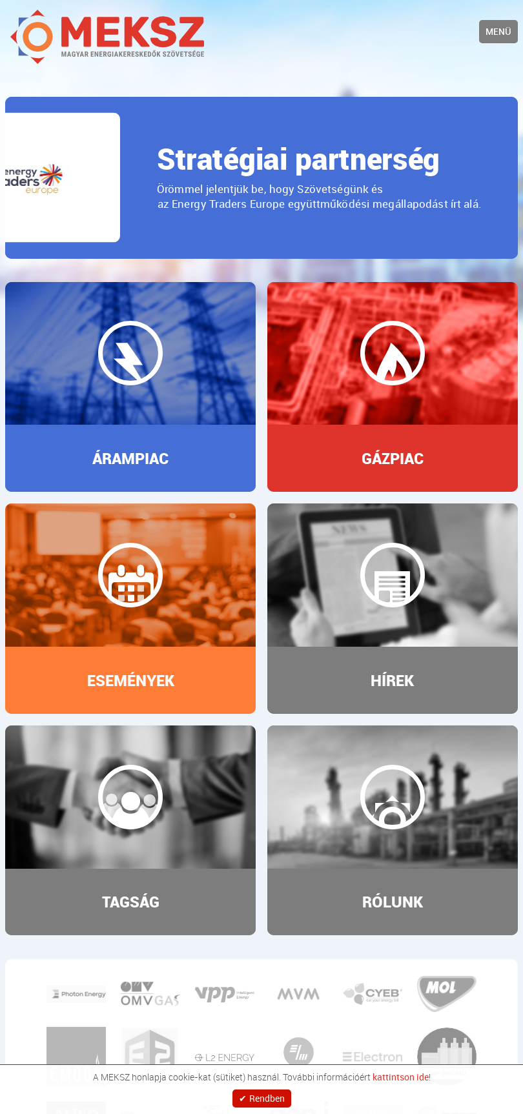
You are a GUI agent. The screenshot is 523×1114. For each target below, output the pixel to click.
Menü (498, 31)
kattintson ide (401, 1071)
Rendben (267, 1095)
